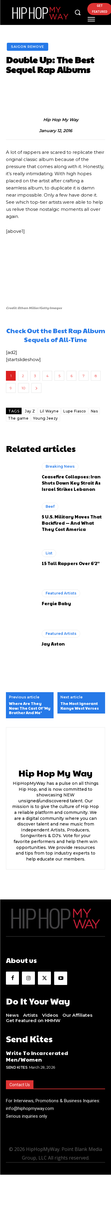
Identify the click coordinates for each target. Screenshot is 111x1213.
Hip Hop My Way (60, 119)
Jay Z (30, 411)
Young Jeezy (45, 418)
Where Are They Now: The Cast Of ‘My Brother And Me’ (29, 708)
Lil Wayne (49, 411)
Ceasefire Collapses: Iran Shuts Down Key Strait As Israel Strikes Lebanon (71, 482)
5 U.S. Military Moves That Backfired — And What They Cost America (72, 522)
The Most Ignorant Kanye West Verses (79, 706)
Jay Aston (53, 643)
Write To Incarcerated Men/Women (37, 1056)
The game (18, 418)
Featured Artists (61, 593)
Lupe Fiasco (74, 411)
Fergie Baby (56, 603)
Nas (94, 411)
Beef (50, 506)
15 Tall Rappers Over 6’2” (71, 563)
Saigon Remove (27, 47)
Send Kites (16, 1067)
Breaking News (60, 466)
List (49, 553)
